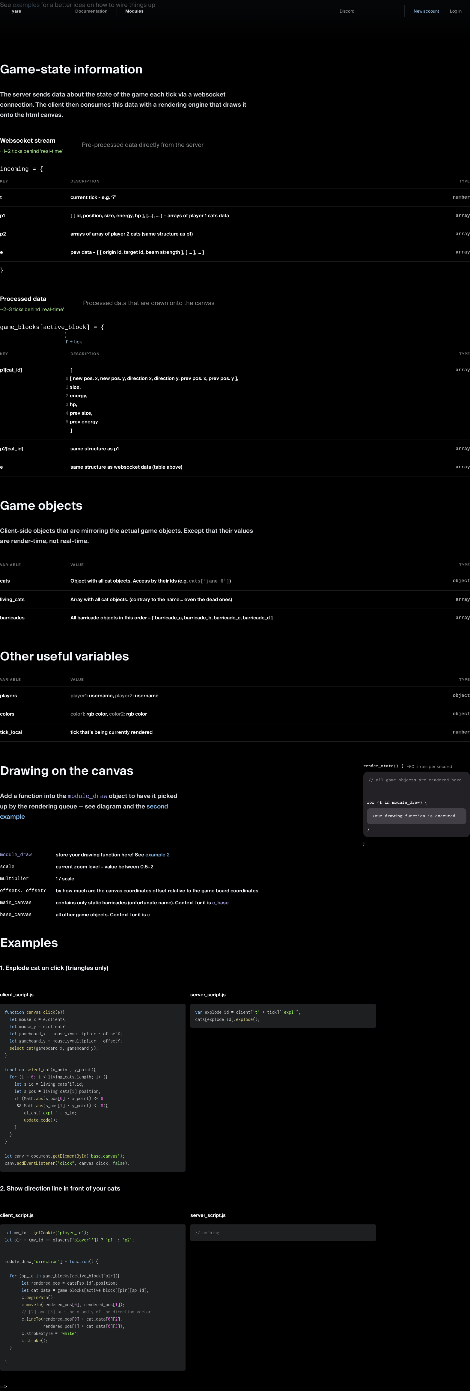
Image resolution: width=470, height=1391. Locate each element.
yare (16, 11)
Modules (134, 11)
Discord (347, 11)
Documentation (91, 11)
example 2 (157, 855)
